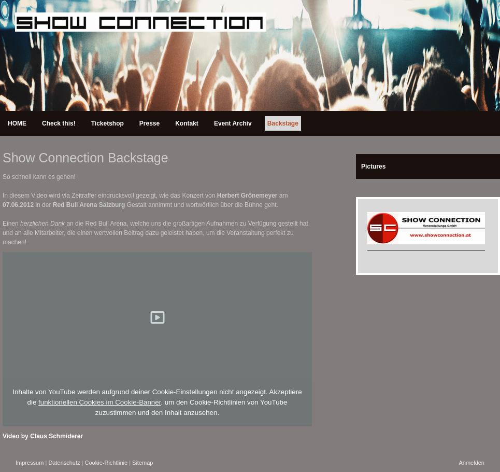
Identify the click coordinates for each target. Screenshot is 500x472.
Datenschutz (64, 463)
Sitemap (142, 463)
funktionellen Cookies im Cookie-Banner (99, 402)
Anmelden (471, 463)
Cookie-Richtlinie (106, 463)
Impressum (30, 463)
